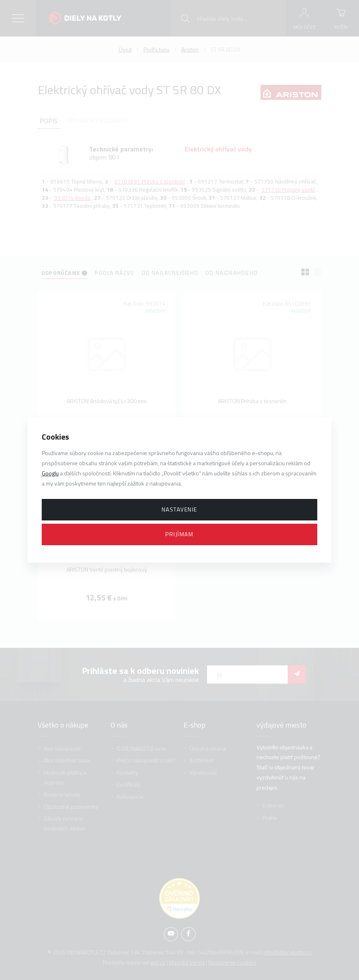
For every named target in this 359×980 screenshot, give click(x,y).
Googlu (50, 473)
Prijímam (179, 534)
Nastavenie (179, 509)
